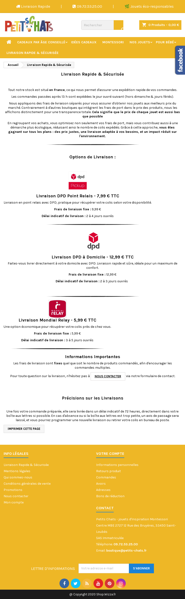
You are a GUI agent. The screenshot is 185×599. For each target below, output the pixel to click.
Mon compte (14, 502)
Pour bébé (165, 42)
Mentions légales (17, 471)
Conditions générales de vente (27, 484)
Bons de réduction (110, 496)
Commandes (106, 477)
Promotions (13, 490)
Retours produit (108, 471)
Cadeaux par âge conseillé (41, 42)
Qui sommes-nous (18, 477)
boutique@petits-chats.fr (126, 550)
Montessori (113, 42)
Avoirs (101, 484)
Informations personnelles (117, 465)
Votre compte (110, 453)
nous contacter (108, 376)
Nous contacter (16, 496)
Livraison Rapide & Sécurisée (33, 53)
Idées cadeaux (84, 42)
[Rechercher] (102, 25)
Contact (105, 508)
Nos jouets (140, 42)
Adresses (103, 490)
